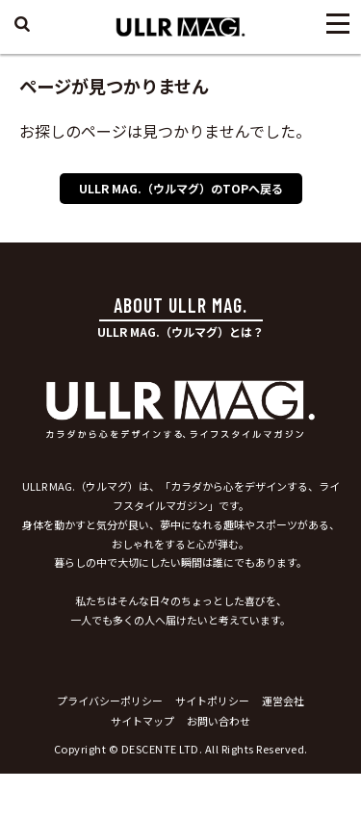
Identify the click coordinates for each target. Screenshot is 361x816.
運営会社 (283, 700)
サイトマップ (142, 720)
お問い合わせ (218, 720)
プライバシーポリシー (110, 700)
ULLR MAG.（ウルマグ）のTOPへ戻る (181, 188)
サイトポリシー (212, 700)
